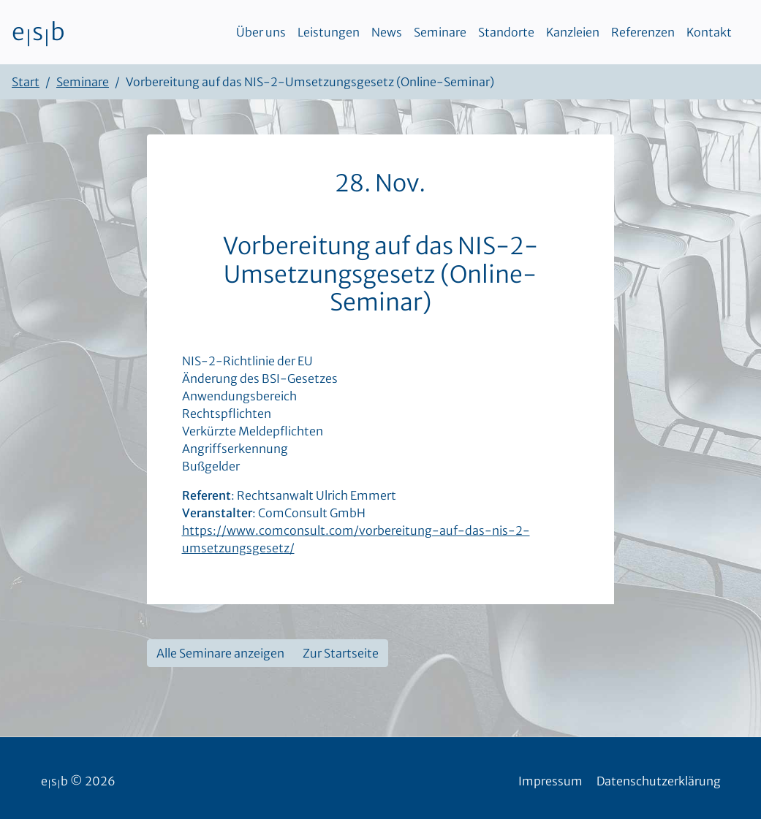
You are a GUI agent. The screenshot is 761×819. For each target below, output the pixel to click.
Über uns (261, 32)
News (386, 32)
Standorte (506, 32)
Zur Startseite (341, 653)
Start (25, 82)
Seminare (440, 32)
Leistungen (329, 32)
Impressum (550, 781)
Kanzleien (572, 32)
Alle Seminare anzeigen (220, 653)
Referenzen (643, 32)
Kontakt (709, 32)
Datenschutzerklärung (659, 781)
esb (38, 32)
